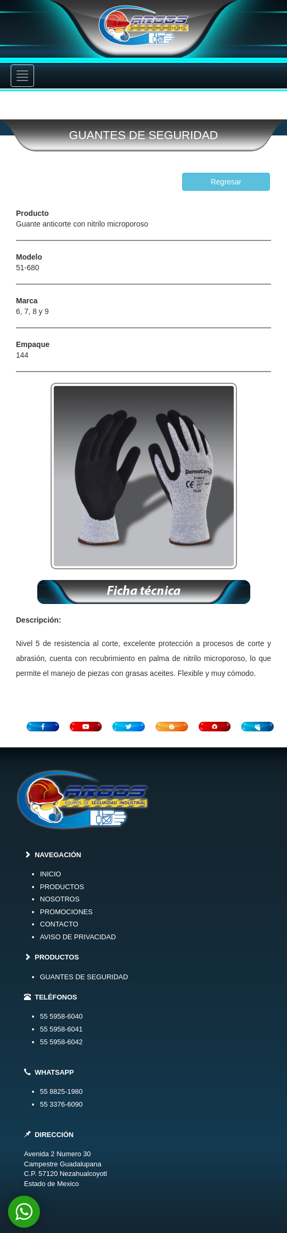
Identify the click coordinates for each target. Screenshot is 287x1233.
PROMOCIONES (66, 912)
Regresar (226, 182)
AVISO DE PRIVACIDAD (78, 937)
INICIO (50, 874)
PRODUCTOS (62, 887)
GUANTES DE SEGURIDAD (84, 977)
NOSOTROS (59, 899)
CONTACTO (59, 924)
